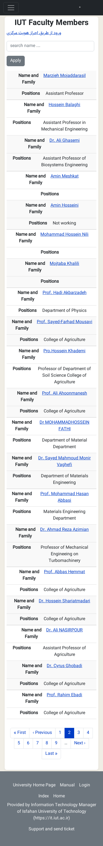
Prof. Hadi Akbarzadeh (65, 293)
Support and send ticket (51, 829)
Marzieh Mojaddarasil (64, 76)
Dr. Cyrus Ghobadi (64, 666)
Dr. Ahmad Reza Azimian (64, 529)
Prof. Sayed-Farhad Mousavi (64, 322)
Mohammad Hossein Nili (64, 234)
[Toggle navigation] (11, 7)
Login (84, 785)
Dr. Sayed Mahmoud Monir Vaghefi (64, 461)
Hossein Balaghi (64, 105)
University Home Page (34, 785)
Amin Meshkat (65, 176)
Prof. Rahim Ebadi (64, 695)
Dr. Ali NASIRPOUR (64, 630)
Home (59, 796)
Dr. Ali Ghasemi (64, 140)
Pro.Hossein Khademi (64, 351)
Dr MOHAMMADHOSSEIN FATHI (64, 426)
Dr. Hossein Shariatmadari (64, 601)
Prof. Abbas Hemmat (64, 572)
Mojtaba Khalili (64, 263)
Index (43, 796)
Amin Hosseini (65, 205)
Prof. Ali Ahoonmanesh (64, 393)
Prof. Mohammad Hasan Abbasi (64, 497)
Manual (67, 785)
